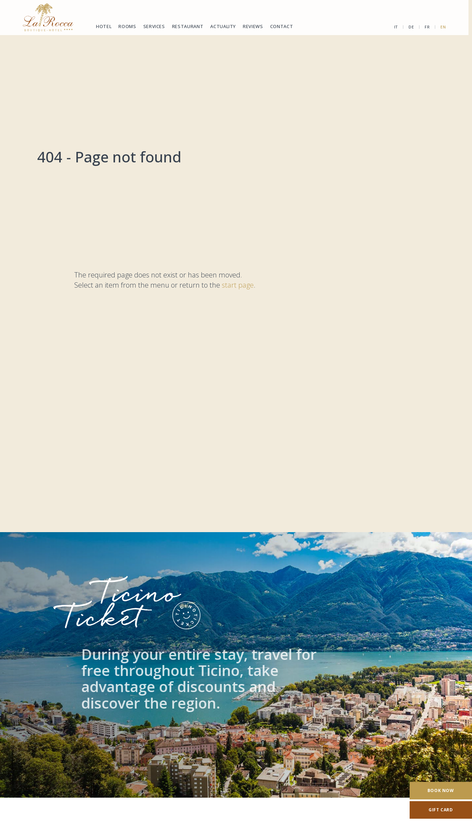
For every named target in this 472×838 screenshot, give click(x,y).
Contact (281, 26)
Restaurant (188, 26)
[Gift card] (441, 810)
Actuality (223, 26)
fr (425, 26)
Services (154, 26)
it (394, 26)
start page (238, 285)
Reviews (253, 26)
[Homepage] (48, 18)
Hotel (103, 26)
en (441, 26)
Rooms (127, 26)
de (409, 26)
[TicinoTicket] (236, 665)
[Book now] (441, 790)
